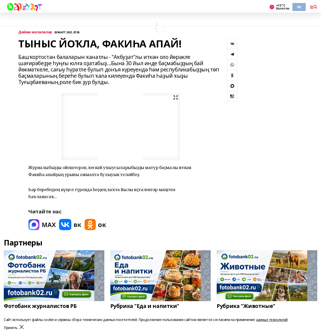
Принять (11, 328)
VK (299, 7)
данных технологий (272, 319)
